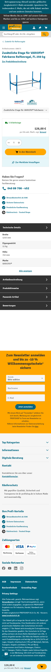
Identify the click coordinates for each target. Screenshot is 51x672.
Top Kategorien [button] (25, 442)
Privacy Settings (10, 593)
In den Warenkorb (25, 152)
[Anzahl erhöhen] (19, 142)
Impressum (15, 581)
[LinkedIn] (15, 569)
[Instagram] (21, 569)
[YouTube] (9, 569)
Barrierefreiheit (9, 587)
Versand (43, 132)
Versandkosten (8, 602)
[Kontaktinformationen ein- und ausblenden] (6, 654)
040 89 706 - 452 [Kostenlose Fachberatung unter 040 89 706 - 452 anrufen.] (15, 188)
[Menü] (4, 27)
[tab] (25, 249)
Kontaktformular (10, 476)
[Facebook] (3, 569)
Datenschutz (31, 581)
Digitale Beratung (12, 458)
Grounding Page (29, 587)
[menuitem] (34, 27)
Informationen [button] (25, 450)
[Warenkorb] (46, 27)
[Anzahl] (13, 142)
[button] (25, 458)
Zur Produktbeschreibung (14, 61)
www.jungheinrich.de (11, 615)
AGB (4, 581)
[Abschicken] (25, 407)
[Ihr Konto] (34, 27)
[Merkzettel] (40, 27)
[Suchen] (45, 34)
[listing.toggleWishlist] (26, 162)
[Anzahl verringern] (8, 142)
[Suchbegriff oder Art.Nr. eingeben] (21, 34)
